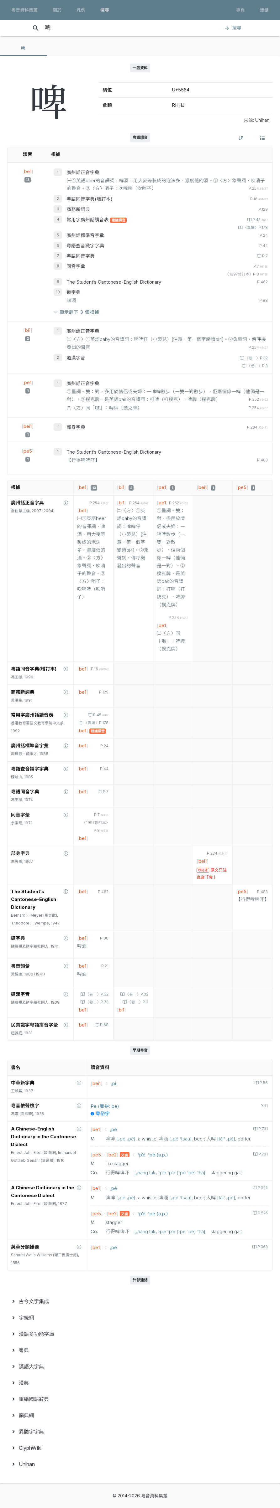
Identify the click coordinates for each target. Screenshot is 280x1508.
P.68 (103, 1025)
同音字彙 (75, 266)
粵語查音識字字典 (85, 246)
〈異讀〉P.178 (255, 227)
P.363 (262, 1247)
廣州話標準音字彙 (85, 235)
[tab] (23, 48)
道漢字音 (75, 358)
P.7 (264, 256)
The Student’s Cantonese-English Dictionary (113, 282)
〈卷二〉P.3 (257, 366)
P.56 (263, 1083)
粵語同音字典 (80, 256)
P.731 (262, 1129)
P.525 (262, 1188)
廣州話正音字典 (82, 172)
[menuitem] (140, 1301)
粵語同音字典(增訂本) (89, 199)
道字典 (73, 292)
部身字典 (75, 427)
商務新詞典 (78, 209)
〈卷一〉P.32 (256, 358)
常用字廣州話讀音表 (88, 220)
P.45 (259, 220)
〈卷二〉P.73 (96, 1002)
